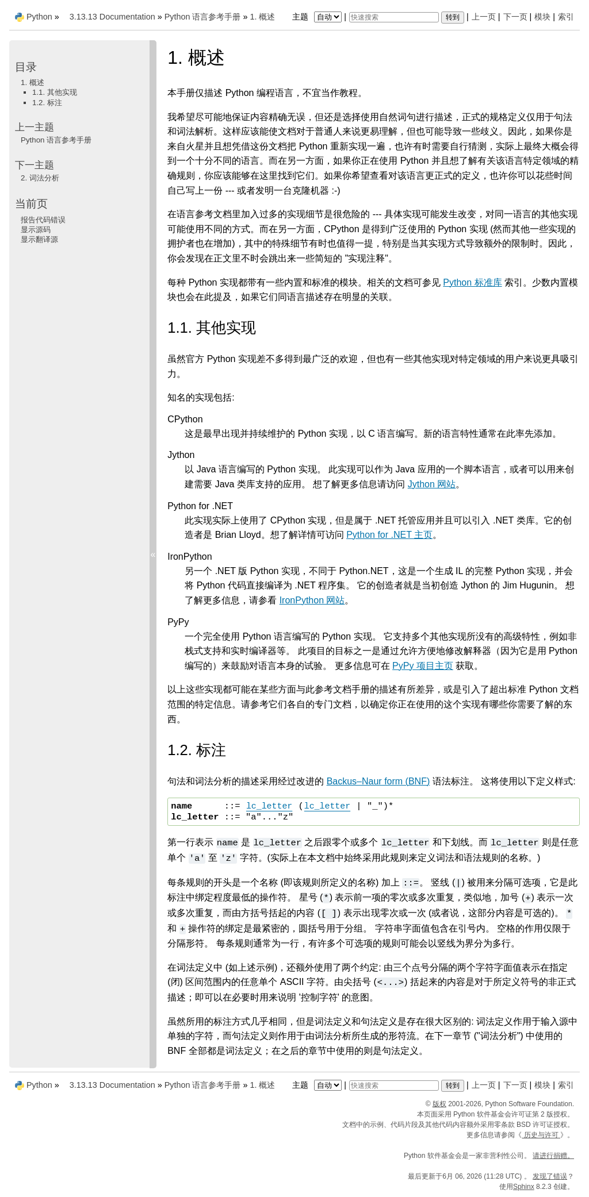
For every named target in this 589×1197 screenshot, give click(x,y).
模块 (542, 16)
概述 (262, 16)
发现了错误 (550, 1176)
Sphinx (523, 1187)
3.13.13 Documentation (112, 16)
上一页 (484, 16)
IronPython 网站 (312, 600)
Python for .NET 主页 (389, 535)
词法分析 (40, 178)
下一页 (515, 16)
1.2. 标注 (47, 102)
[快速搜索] (394, 17)
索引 (566, 16)
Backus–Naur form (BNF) (378, 781)
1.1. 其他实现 (54, 92)
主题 (318, 16)
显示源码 (36, 229)
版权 (439, 1104)
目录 (26, 67)
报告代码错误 (43, 219)
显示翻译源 (39, 239)
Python (39, 16)
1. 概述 (32, 82)
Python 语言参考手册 (203, 16)
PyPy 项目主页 (422, 666)
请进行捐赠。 (553, 1156)
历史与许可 (541, 1135)
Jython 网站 (432, 484)
